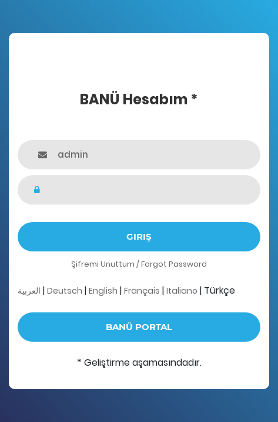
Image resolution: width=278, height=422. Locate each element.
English (103, 291)
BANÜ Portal (139, 326)
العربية (29, 291)
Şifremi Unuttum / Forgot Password (139, 264)
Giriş (139, 236)
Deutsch (64, 291)
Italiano (181, 291)
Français (142, 291)
